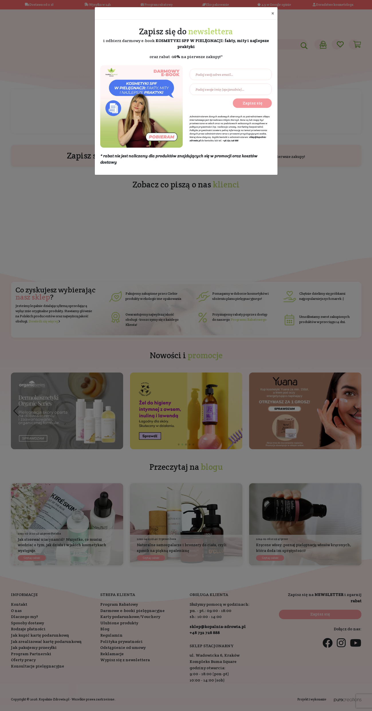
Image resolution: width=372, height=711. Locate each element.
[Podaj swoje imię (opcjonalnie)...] (231, 89)
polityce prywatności (201, 126)
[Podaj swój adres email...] (231, 74)
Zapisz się (252, 103)
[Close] (272, 13)
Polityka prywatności (201, 130)
